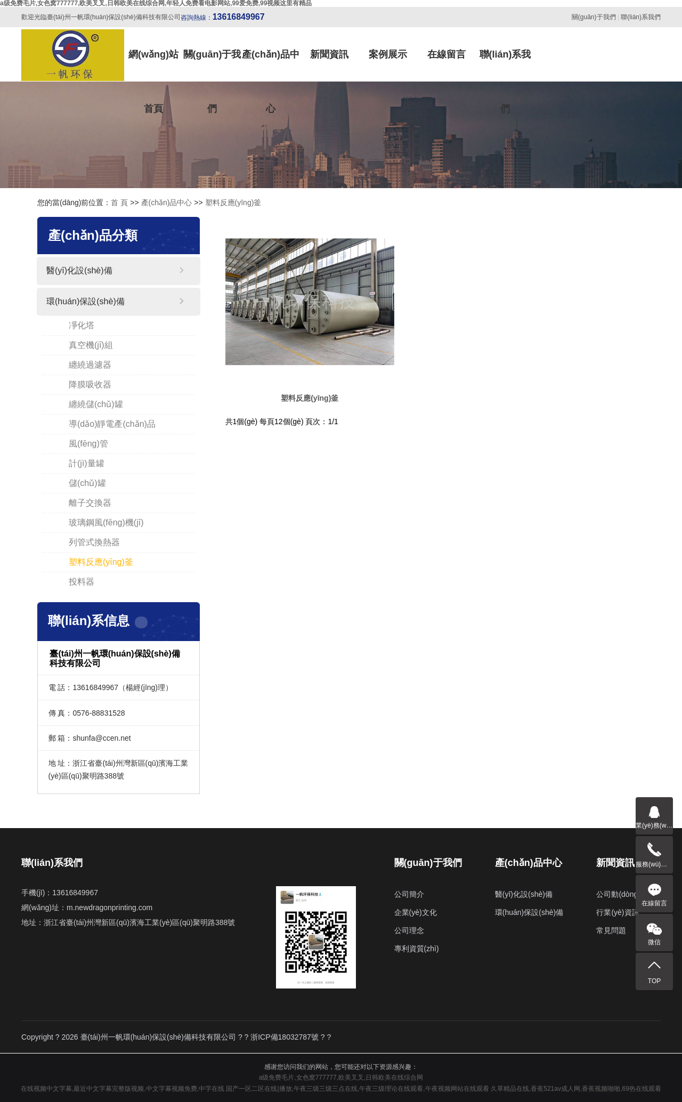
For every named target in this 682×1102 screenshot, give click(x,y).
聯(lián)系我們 (641, 17)
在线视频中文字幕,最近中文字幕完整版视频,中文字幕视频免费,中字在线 (122, 1088)
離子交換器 (90, 502)
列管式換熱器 (94, 542)
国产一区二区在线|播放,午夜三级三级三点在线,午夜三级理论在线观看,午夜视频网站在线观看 (357, 1088)
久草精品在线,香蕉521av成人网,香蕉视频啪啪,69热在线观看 (576, 1088)
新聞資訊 (329, 54)
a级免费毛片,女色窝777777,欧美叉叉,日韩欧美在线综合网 (341, 1077)
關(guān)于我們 (594, 17)
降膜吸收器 (90, 384)
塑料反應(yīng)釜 (233, 202)
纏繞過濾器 (90, 364)
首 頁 (119, 202)
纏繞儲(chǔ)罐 (96, 404)
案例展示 (388, 54)
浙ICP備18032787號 (284, 1037)
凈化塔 (81, 325)
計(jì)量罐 (86, 463)
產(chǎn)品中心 (270, 65)
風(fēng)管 (88, 443)
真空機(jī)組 (91, 345)
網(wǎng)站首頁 (153, 65)
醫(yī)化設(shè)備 (79, 270)
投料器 (81, 581)
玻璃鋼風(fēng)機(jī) (106, 522)
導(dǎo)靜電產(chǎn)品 (112, 423)
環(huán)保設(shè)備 (85, 301)
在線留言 (446, 54)
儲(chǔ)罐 (87, 483)
